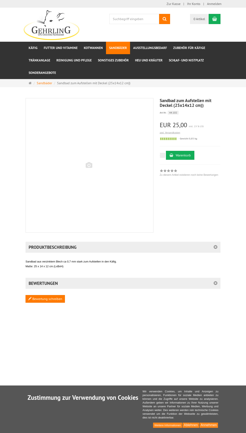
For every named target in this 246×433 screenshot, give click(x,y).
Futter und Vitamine (61, 48)
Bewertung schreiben (45, 299)
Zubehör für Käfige (189, 48)
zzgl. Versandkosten (170, 132)
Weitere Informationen (167, 425)
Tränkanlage (39, 60)
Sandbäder (118, 48)
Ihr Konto (193, 4)
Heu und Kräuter (149, 60)
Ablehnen (191, 425)
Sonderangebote (42, 73)
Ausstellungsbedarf (150, 48)
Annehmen (209, 425)
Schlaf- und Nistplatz (186, 60)
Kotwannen (93, 48)
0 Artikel (199, 19)
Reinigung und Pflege (74, 60)
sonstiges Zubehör (113, 60)
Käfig (33, 48)
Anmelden (214, 4)
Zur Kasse (173, 4)
